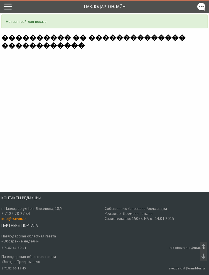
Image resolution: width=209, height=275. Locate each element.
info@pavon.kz (13, 218)
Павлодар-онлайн (105, 6)
